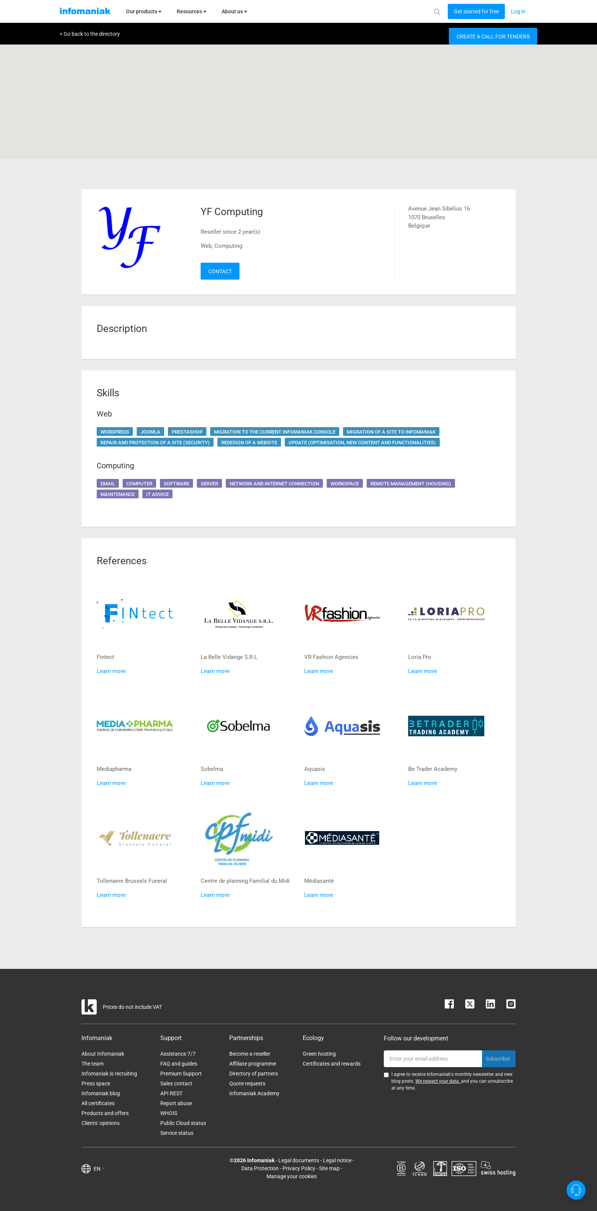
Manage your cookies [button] (292, 1176)
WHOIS (168, 1113)
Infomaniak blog (100, 1093)
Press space (95, 1083)
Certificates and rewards (332, 1064)
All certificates (98, 1103)
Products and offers (105, 1113)
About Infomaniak (102, 1054)
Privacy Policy (299, 1168)
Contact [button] (220, 271)
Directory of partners (253, 1074)
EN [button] (99, 1169)
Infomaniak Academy (254, 1093)
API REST (171, 1093)
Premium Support (181, 1074)
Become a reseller (249, 1054)
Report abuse (176, 1103)
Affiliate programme (252, 1064)
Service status (176, 1133)
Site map (329, 1168)
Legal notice (337, 1160)
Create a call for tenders (493, 37)
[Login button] (476, 11)
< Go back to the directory (90, 34)
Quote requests (247, 1083)
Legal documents (298, 1160)
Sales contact (176, 1083)
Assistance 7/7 (178, 1054)
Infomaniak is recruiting (109, 1074)
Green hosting (319, 1054)
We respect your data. (438, 1081)
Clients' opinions (100, 1123)
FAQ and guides (178, 1064)
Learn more (111, 671)
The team (92, 1064)
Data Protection (260, 1168)
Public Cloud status (183, 1123)
